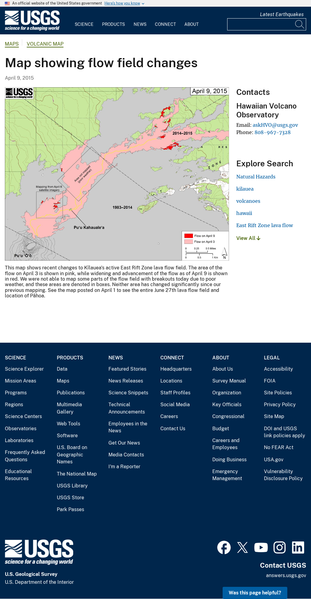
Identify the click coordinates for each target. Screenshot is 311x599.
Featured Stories (127, 369)
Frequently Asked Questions (25, 455)
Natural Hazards (255, 177)
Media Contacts (126, 455)
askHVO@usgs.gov (275, 125)
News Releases (125, 381)
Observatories (20, 428)
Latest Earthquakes (282, 14)
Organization (226, 393)
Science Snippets (128, 393)
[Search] (300, 24)
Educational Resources (18, 475)
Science (84, 24)
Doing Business (229, 459)
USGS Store (70, 497)
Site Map (274, 416)
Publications (71, 393)
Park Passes (70, 509)
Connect (165, 24)
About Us (222, 369)
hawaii (244, 213)
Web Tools (68, 424)
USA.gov (273, 459)
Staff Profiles (175, 393)
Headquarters (176, 369)
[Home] (32, 29)
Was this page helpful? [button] (255, 593)
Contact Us (172, 428)
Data (62, 369)
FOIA (269, 381)
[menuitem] (84, 20)
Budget (220, 428)
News (140, 24)
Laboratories (19, 440)
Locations (171, 381)
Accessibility (278, 369)
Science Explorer (24, 369)
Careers (169, 416)
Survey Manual (229, 381)
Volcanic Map (45, 44)
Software (67, 435)
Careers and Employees (226, 444)
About (191, 24)
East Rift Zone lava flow (264, 225)
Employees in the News (127, 427)
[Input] (266, 24)
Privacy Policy (280, 404)
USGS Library (72, 486)
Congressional (228, 416)
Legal (272, 358)
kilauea (245, 189)
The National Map (77, 474)
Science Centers (23, 416)
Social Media (175, 404)
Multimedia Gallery (69, 408)
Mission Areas (20, 381)
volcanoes (248, 201)
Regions (14, 404)
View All (248, 238)
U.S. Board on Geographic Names (72, 455)
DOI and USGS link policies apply (284, 432)
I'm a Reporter (124, 466)
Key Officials (226, 404)
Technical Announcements (126, 408)
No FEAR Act (278, 447)
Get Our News (124, 443)
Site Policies (278, 393)
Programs (16, 393)
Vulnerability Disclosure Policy (283, 475)
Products (113, 24)
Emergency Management (227, 475)
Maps (12, 44)
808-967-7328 (273, 132)
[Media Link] (117, 174)
